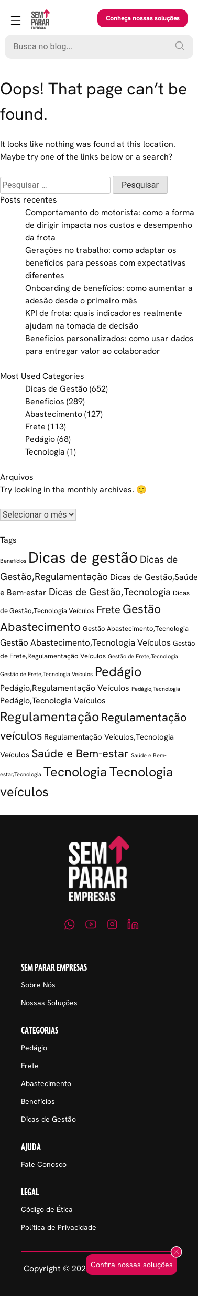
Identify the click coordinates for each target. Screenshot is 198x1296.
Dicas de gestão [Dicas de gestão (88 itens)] (83, 557)
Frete (35, 426)
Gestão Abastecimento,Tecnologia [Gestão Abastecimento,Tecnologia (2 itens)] (136, 628)
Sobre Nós (38, 984)
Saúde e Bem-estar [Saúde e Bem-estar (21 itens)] (80, 753)
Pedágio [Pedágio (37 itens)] (118, 671)
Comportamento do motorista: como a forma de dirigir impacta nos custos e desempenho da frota (109, 225)
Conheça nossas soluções (143, 18)
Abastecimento (53, 413)
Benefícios (44, 401)
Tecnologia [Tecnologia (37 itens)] (75, 772)
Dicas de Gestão (56, 388)
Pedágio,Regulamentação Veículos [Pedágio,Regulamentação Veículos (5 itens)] (64, 687)
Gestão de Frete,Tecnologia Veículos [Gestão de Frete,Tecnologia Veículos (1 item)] (46, 674)
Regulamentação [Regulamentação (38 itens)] (49, 716)
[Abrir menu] (15, 21)
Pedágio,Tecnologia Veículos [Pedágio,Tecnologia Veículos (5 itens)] (53, 700)
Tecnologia (45, 451)
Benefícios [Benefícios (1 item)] (13, 560)
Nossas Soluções (49, 1002)
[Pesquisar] (179, 45)
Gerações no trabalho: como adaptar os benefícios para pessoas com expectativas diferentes (105, 263)
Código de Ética (47, 1209)
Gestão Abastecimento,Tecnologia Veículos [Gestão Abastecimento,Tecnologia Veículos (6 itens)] (85, 642)
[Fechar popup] (176, 1252)
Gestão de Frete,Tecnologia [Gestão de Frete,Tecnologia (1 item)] (143, 656)
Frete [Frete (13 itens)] (108, 609)
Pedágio (40, 439)
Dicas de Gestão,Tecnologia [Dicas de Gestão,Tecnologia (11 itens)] (110, 591)
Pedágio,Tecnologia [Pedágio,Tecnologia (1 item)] (155, 688)
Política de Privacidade (58, 1227)
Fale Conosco (44, 1164)
